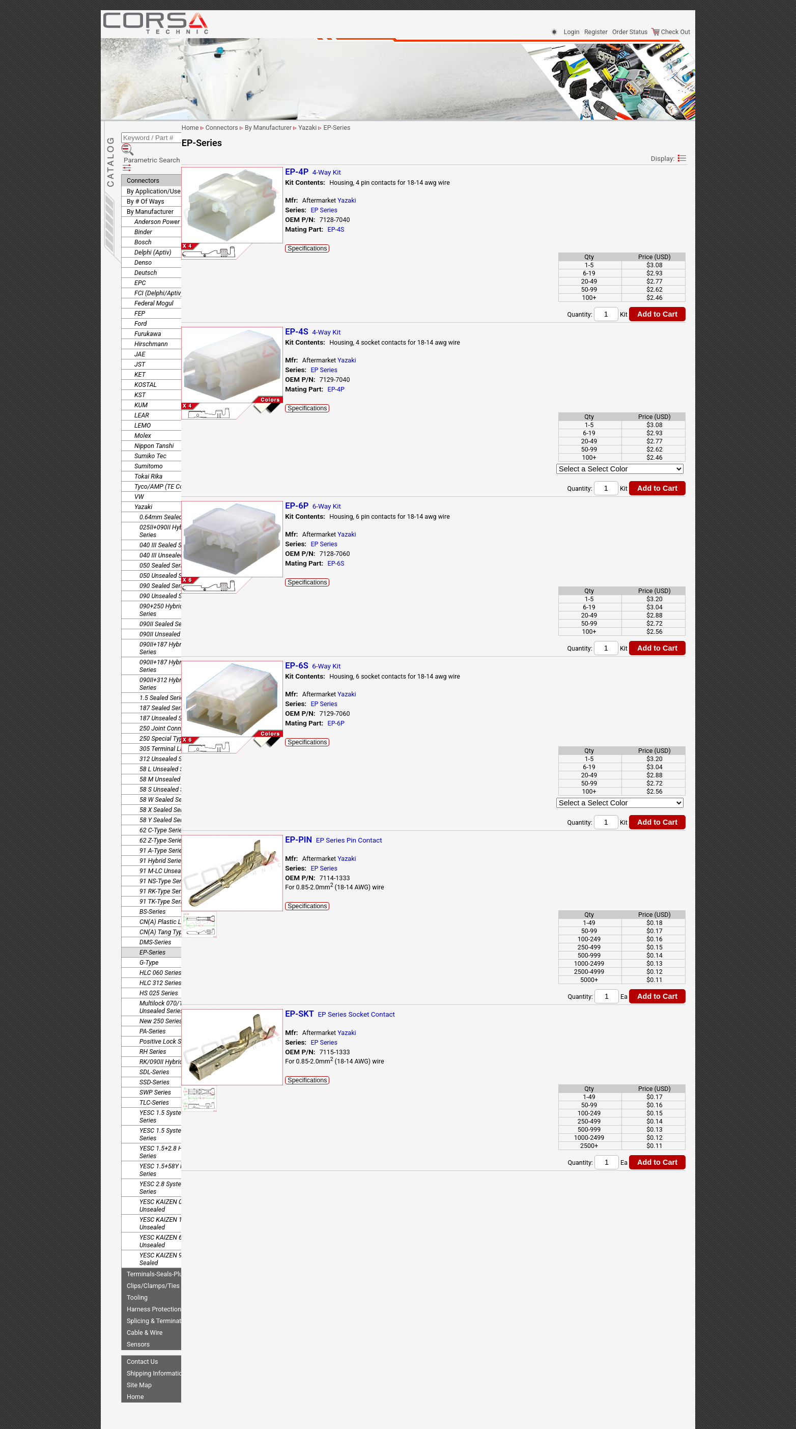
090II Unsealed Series (169, 608)
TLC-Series (154, 1077)
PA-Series (152, 1006)
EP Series (375, 210)
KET (140, 349)
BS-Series (152, 886)
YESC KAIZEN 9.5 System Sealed (174, 1233)
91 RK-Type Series (164, 866)
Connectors (143, 155)
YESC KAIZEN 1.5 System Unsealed (174, 1198)
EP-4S (387, 229)
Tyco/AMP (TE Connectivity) (173, 461)
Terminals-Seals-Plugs (158, 1248)
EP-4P (387, 389)
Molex (142, 410)
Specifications (358, 248)
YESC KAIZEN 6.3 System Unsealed (174, 1215)
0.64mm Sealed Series (170, 491)
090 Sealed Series (163, 560)
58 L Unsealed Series (168, 743)
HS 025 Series (158, 967)
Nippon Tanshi (154, 420)
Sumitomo (148, 440)
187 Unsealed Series (167, 692)
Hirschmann (151, 318)
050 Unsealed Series (167, 550)
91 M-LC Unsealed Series (173, 845)
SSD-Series (154, 1056)
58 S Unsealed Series (168, 764)
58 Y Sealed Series (164, 794)
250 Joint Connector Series (176, 703)
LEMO (142, 400)
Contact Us (142, 1336)
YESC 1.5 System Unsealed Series (176, 1108)
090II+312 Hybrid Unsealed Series (176, 658)
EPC (140, 257)
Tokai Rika (148, 451)
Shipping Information (156, 1348)
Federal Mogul (154, 278)
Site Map (139, 1359)
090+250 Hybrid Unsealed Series (174, 584)
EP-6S (387, 563)
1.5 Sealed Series (163, 672)
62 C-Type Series (162, 804)
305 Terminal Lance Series (175, 723)
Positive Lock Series (166, 1016)
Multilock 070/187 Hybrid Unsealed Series (174, 981)
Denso (143, 237)
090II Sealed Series (165, 598)
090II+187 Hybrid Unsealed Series (176, 640)
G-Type (148, 937)
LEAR (141, 390)
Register (596, 32)
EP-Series (152, 927)
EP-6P (387, 723)
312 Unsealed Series (167, 733)
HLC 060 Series (160, 947)
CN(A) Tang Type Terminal (175, 906)
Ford (140, 298)
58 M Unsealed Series (169, 754)
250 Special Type (162, 713)
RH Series (152, 1026)
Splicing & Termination (158, 1295)
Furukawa (147, 308)
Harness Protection (154, 1283)
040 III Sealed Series (167, 519)
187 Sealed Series (163, 682)
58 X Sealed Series (164, 784)
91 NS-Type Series (164, 855)
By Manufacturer (150, 186)
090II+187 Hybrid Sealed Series (173, 622)
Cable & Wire (144, 1307)
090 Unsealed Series (167, 570)
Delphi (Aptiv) (153, 227)
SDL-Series (154, 1046)
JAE (139, 328)
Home (135, 1371)
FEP (139, 288)
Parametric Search (157, 142)
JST (139, 339)
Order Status (629, 32)
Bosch (143, 216)
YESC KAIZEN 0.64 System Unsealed (176, 1180)
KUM (141, 379)
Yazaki (143, 481)
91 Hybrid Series (161, 835)
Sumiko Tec (150, 430)
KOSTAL (145, 359)
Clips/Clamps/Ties (153, 1260)
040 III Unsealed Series (170, 530)
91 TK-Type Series (163, 876)
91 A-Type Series (162, 825)
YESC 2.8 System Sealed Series (173, 1162)
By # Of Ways (145, 176)
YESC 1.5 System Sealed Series (173, 1091)
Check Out (670, 32)
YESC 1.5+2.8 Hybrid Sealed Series (177, 1126)
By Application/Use (154, 166)
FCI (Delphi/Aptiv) (158, 267)
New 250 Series (160, 995)
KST (140, 369)
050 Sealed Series (163, 540)
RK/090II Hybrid (161, 1036)
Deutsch (145, 247)
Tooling (137, 1272)
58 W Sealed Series (165, 774)
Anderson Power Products (170, 196)
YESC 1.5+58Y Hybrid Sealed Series (178, 1144)
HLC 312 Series (160, 957)
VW (139, 471)
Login (572, 32)
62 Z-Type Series (162, 815)
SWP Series (155, 1067)
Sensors (138, 1319)
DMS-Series (155, 916)
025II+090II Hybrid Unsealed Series (178, 505)
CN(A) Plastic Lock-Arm (172, 896)
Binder (143, 206)
